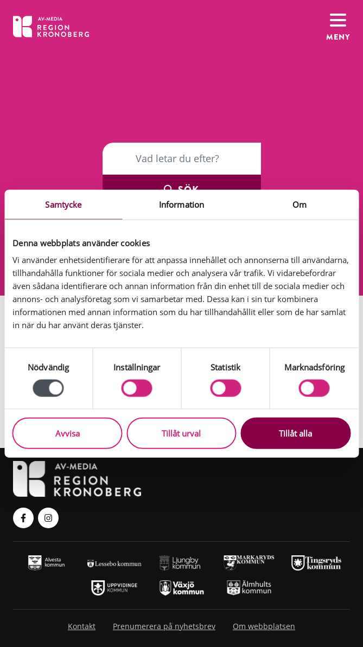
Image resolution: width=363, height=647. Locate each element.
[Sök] (182, 158)
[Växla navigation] (338, 26)
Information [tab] (181, 203)
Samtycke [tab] (63, 203)
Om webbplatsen (264, 626)
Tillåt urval (181, 433)
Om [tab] (299, 203)
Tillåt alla (295, 433)
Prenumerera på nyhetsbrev (164, 626)
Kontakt (81, 626)
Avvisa (67, 433)
